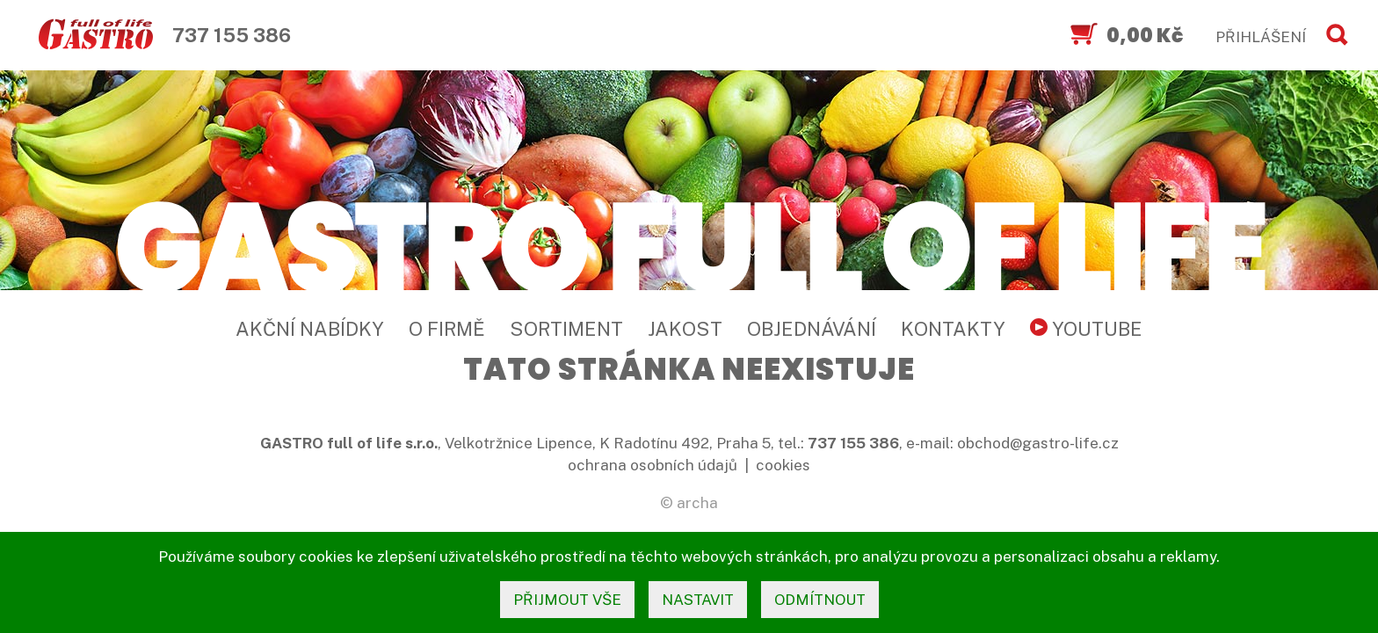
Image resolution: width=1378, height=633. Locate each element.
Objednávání (811, 328)
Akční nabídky (310, 328)
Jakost (685, 328)
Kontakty (953, 328)
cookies (783, 465)
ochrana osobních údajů (652, 465)
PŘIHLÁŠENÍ (1260, 37)
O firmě (447, 328)
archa (697, 503)
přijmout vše (567, 599)
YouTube (1086, 328)
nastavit (698, 599)
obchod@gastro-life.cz (1038, 443)
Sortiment (566, 328)
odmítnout (820, 599)
